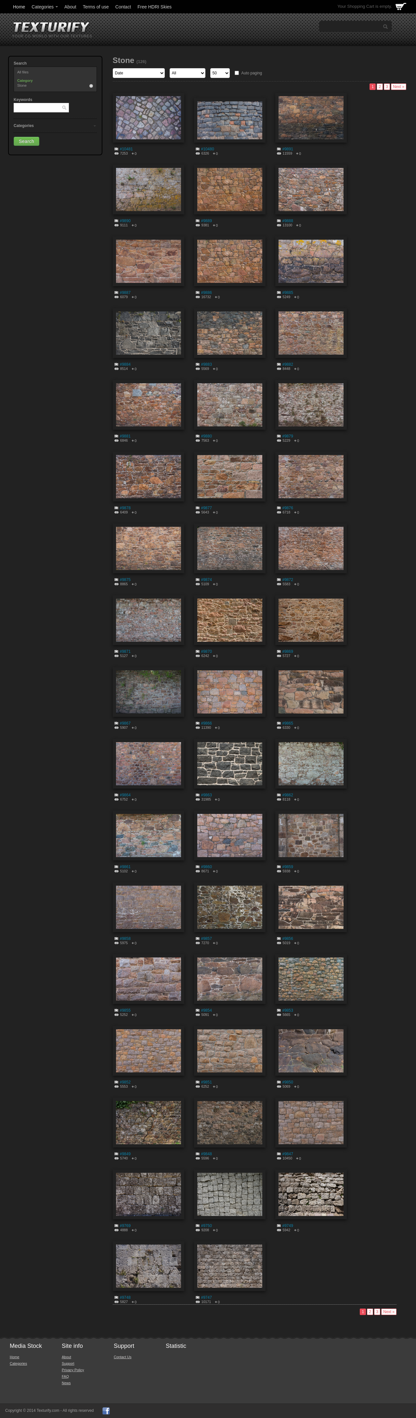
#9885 (287, 292)
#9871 (125, 651)
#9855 (125, 1010)
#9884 (125, 364)
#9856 (287, 938)
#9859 (287, 867)
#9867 (125, 723)
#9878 (125, 508)
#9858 (125, 938)
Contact (123, 6)
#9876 (287, 508)
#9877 (206, 508)
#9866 (206, 723)
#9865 (287, 723)
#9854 (206, 1010)
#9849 (125, 1154)
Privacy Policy (73, 1370)
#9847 (287, 1154)
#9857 (206, 938)
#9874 (206, 579)
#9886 (206, 292)
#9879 (287, 436)
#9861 (125, 867)
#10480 (207, 149)
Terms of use (96, 6)
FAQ (65, 1376)
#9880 (206, 436)
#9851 (206, 1082)
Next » (398, 86)
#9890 (125, 221)
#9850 (287, 1082)
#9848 (206, 1154)
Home (19, 6)
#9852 (125, 1082)
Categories (45, 6)
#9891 (287, 149)
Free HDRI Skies (154, 6)
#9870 (206, 651)
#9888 (287, 221)
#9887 (125, 292)
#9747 (206, 1297)
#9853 (287, 1010)
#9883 (206, 364)
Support (68, 1363)
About (70, 6)
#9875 (125, 579)
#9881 (125, 436)
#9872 (287, 579)
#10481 (126, 149)
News (66, 1383)
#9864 (125, 795)
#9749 (287, 1225)
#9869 (287, 651)
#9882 (287, 364)
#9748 (125, 1297)
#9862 (287, 795)
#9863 (206, 795)
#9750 (206, 1225)
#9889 (206, 221)
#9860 (206, 867)
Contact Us (122, 1357)
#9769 (125, 1225)
